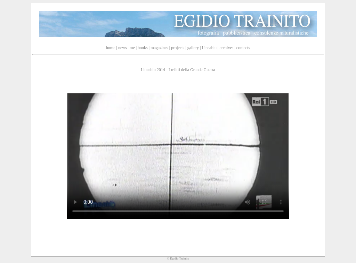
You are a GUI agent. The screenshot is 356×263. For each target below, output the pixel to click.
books (143, 47)
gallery (193, 47)
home (110, 47)
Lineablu (209, 47)
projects (177, 47)
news (122, 47)
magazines (159, 47)
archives (226, 47)
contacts (243, 47)
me (132, 47)
